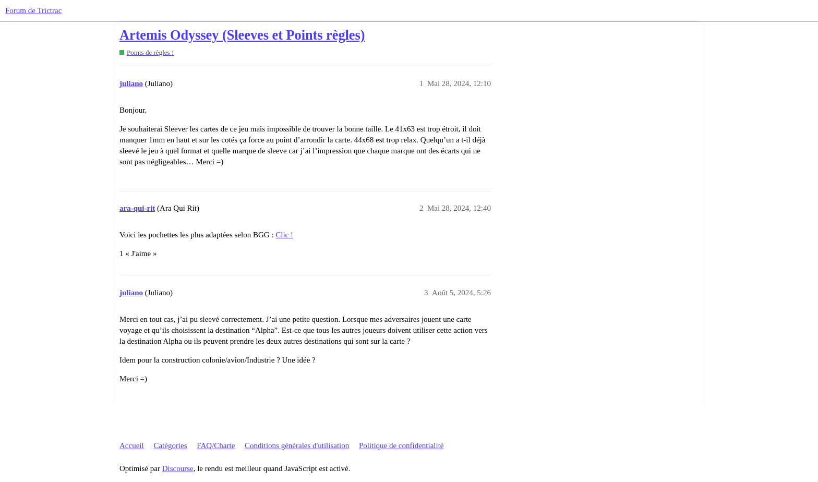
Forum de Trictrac (33, 10)
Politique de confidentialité (401, 445)
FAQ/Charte (216, 445)
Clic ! (284, 235)
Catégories (170, 445)
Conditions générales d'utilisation (297, 445)
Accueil (131, 445)
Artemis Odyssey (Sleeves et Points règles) (242, 35)
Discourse (178, 468)
